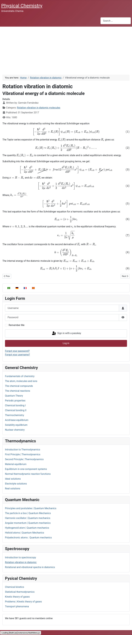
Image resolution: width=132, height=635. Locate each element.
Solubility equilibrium (16, 424)
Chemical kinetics (14, 587)
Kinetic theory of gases (17, 596)
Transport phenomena (17, 606)
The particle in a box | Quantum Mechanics (28, 513)
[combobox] (115, 20)
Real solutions (12, 488)
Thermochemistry (14, 415)
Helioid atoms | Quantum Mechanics (24, 532)
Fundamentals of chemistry (19, 376)
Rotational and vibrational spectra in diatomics (30, 567)
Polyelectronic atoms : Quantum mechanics (28, 537)
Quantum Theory (14, 395)
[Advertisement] (66, 49)
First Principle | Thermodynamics (22, 454)
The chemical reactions (17, 390)
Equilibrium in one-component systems (26, 469)
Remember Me (16, 325)
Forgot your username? (17, 354)
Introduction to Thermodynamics (22, 449)
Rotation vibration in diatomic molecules (38, 107)
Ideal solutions (13, 478)
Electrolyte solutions (16, 483)
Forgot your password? (17, 351)
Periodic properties (15, 400)
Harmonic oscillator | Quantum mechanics (27, 518)
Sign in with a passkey (66, 333)
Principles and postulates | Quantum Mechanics (30, 508)
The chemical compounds (19, 386)
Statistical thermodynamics (20, 591)
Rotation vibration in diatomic (21, 562)
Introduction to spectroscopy (20, 557)
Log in (66, 343)
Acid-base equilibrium (16, 420)
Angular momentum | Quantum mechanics (28, 522)
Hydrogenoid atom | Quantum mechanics (27, 527)
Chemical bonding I (15, 405)
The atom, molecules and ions (21, 381)
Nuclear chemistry (15, 429)
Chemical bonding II (15, 410)
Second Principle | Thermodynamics (24, 459)
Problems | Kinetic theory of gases (23, 601)
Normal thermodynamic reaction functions (28, 473)
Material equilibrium (15, 464)
